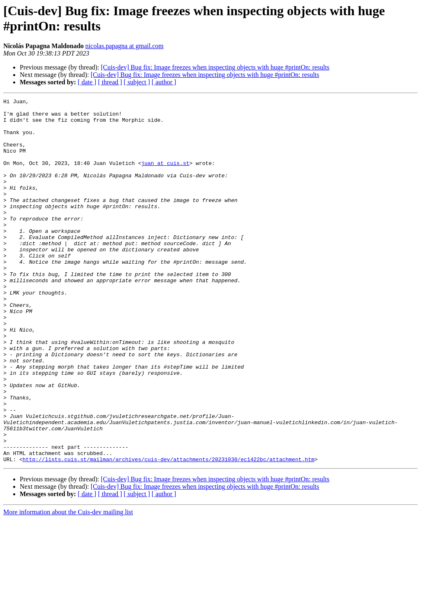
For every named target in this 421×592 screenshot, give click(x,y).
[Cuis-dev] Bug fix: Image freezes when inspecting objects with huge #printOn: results (215, 67)
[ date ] (87, 82)
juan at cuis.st (165, 176)
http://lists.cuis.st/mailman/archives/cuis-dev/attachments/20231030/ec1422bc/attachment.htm (169, 532)
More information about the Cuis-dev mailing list (68, 584)
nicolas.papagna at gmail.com (125, 45)
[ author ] (164, 82)
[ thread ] (110, 82)
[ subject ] (137, 82)
